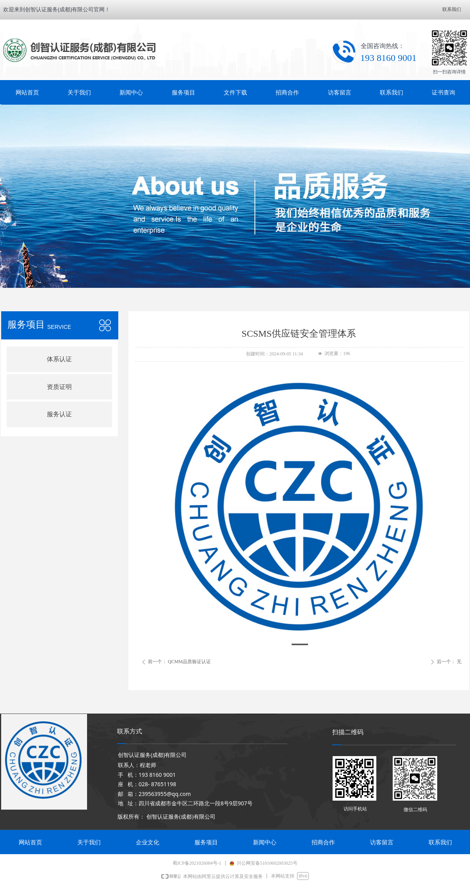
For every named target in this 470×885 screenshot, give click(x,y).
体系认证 (59, 359)
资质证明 (59, 387)
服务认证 (59, 414)
